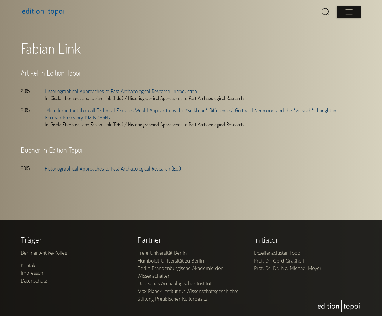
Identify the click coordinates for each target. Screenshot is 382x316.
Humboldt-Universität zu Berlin (171, 260)
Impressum (33, 273)
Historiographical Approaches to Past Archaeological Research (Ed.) (113, 168)
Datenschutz (34, 280)
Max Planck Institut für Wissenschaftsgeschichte (188, 291)
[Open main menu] (349, 12)
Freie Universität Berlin (162, 253)
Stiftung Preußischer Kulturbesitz (172, 299)
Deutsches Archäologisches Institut (174, 283)
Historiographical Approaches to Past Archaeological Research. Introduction (121, 91)
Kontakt (29, 265)
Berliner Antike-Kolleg (44, 253)
